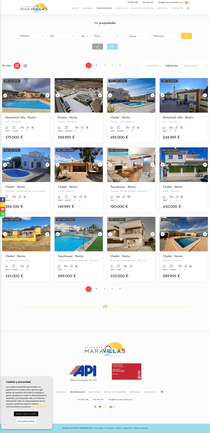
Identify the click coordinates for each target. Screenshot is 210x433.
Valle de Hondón (142, 8)
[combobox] (31, 36)
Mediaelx (144, 428)
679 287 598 (133, 2)
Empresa (88, 8)
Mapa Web (127, 428)
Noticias (162, 8)
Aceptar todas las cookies (26, 414)
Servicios (122, 8)
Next (47, 95)
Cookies (118, 428)
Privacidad (108, 428)
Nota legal (98, 428)
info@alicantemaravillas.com (170, 2)
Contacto (177, 8)
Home (75, 8)
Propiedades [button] (104, 8)
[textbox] (32, 36)
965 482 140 (148, 2)
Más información (39, 406)
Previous (4, 95)
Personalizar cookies (26, 421)
